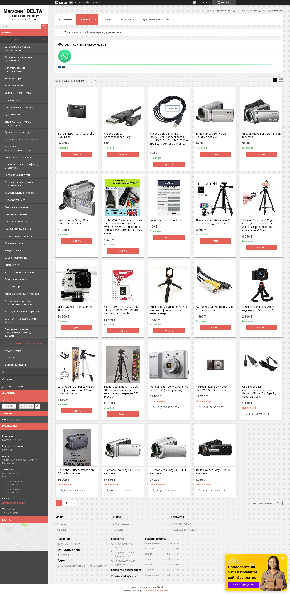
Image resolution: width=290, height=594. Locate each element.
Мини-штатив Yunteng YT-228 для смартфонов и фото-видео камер (168, 310)
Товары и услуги (11, 39)
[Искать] (44, 26)
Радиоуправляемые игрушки (22, 311)
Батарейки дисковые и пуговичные (18, 59)
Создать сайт (82, 2)
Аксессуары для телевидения (22, 139)
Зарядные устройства (18, 92)
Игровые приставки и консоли (22, 293)
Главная (65, 19)
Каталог (85, 19)
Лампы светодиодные (18, 228)
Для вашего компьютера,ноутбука (18, 148)
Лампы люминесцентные (19, 221)
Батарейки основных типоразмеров (17, 48)
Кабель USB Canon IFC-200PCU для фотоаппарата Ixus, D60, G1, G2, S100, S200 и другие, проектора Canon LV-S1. (169, 140)
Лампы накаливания (17, 207)
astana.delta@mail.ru (14, 502)
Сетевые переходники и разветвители (19, 183)
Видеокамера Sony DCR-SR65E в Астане (261, 135)
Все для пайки (13, 250)
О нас (5, 372)
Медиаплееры (13, 350)
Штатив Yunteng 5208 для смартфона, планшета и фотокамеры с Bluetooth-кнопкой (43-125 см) (258, 225)
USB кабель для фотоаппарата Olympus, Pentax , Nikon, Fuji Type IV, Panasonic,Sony (259, 391)
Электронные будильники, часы (20, 320)
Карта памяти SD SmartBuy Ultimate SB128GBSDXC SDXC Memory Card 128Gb (122, 310)
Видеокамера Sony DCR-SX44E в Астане (123, 471)
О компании (121, 524)
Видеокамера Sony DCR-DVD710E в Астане (73, 222)
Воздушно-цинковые (17, 85)
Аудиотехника (13, 114)
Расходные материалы (18, 236)
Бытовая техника (15, 200)
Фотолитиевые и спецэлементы (15, 69)
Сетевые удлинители (17, 175)
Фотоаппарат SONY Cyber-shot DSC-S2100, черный (213, 388)
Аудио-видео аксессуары (19, 132)
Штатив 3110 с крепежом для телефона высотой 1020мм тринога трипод (76, 390)
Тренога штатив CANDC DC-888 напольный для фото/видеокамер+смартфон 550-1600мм (121, 391)
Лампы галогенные (16, 214)
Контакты (128, 19)
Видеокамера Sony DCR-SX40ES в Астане (211, 135)
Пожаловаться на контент (154, 590)
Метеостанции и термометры (22, 272)
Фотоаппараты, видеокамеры (23, 343)
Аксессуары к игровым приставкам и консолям (19, 302)
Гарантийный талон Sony (165, 220)
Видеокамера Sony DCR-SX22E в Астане (215, 471)
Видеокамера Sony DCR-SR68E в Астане (169, 471)
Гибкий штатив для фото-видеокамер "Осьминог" (258, 308)
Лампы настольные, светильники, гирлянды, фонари (19, 333)
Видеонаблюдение (16, 257)
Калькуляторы (13, 286)
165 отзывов (204, 2)
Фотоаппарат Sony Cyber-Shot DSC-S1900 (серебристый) (169, 388)
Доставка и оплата (13, 386)
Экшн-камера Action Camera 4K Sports (75, 308)
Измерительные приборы (20, 192)
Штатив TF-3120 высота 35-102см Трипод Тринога (213, 222)
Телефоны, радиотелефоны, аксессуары (21, 166)
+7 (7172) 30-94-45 (182, 524)
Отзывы (7, 379)
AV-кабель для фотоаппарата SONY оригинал (215, 308)
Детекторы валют (15, 364)
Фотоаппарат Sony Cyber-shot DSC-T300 (76, 135)
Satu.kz (160, 587)
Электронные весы (16, 279)
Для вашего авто (15, 243)
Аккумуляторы (13, 78)
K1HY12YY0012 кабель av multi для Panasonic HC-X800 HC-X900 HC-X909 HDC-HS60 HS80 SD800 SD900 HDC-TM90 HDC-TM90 (123, 227)
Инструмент (12, 264)
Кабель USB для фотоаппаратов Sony (117, 135)
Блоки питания (13, 100)
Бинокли (10, 357)
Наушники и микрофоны (19, 107)
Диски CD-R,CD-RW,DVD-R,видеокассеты (18, 123)
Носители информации (18, 157)
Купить (76, 154)
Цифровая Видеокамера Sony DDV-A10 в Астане (76, 471)
